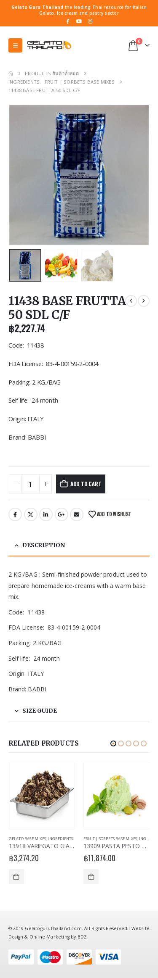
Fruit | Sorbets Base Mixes (110, 838)
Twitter (30, 514)
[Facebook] (68, 21)
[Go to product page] (42, 796)
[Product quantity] (30, 484)
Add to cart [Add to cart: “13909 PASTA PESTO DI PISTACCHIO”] (91, 876)
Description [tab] (43, 545)
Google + (61, 514)
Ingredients (60, 838)
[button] (15, 45)
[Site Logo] (49, 45)
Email (76, 514)
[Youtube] (79, 21)
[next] (144, 301)
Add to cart (86, 484)
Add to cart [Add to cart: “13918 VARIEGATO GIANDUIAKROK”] (16, 876)
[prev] (131, 301)
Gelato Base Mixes (27, 838)
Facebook (15, 514)
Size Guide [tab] (39, 710)
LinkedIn (46, 514)
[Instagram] (91, 21)
